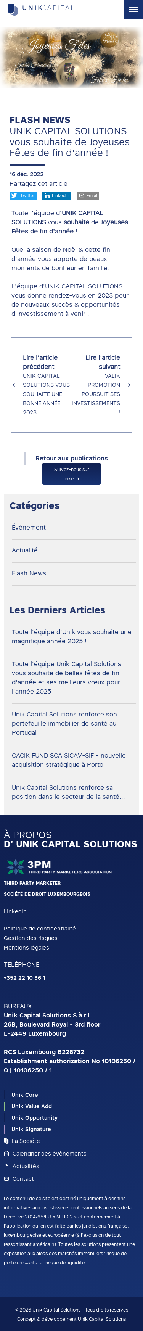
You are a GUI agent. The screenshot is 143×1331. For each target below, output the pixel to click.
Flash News (29, 573)
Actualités (21, 1166)
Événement (29, 527)
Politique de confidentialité (40, 928)
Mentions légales (26, 947)
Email (88, 195)
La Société (22, 1141)
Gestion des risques (31, 938)
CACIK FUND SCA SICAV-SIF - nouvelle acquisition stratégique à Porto (69, 760)
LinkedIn (56, 195)
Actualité (25, 550)
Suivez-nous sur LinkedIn (71, 474)
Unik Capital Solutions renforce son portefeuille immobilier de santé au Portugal (64, 723)
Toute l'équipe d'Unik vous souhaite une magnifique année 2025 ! (72, 636)
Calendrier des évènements (45, 1153)
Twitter (23, 195)
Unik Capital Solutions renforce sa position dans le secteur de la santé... (68, 792)
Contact (19, 1179)
